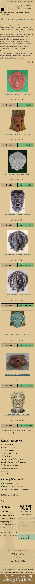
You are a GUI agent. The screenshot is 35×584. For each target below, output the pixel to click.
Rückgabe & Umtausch (9, 453)
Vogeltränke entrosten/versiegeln (13, 462)
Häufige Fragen (6, 456)
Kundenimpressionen (9, 468)
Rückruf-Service (7, 444)
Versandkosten (6, 474)
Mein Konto (29, 1)
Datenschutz (17, 561)
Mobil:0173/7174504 (9, 535)
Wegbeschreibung (8, 447)
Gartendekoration (8, 12)
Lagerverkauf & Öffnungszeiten (13, 459)
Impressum (17, 553)
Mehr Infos (17, 581)
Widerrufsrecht (17, 550)
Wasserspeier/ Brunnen (22, 12)
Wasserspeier (5, 15)
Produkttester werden (9, 465)
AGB (17, 557)
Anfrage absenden (26, 536)
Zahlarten (4, 471)
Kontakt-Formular (8, 450)
